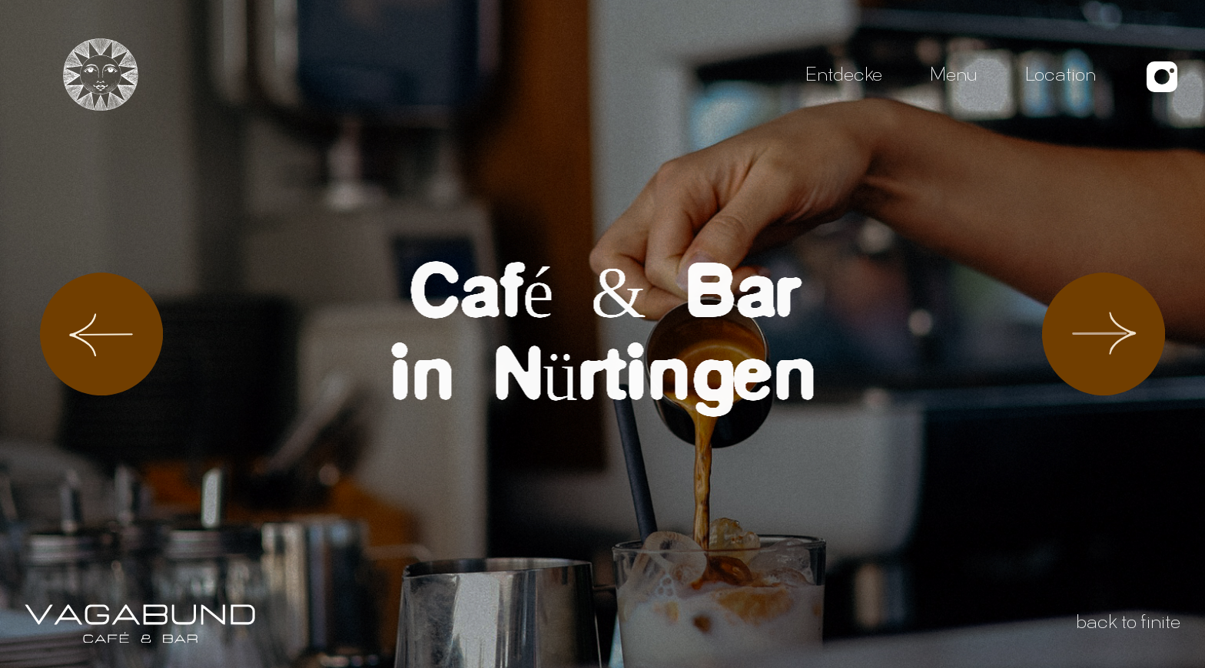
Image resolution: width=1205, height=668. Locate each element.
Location (1060, 76)
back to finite (1128, 624)
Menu (954, 76)
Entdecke (843, 76)
